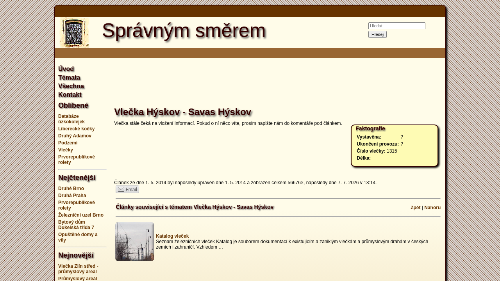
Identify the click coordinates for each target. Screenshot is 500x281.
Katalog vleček (172, 236)
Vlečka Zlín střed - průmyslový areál (78, 268)
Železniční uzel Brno (81, 215)
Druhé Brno (71, 188)
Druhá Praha (72, 195)
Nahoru (432, 207)
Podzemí (67, 143)
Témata (69, 77)
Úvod (66, 69)
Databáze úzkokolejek (71, 119)
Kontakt (70, 94)
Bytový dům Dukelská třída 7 (76, 224)
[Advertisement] (476, 140)
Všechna (71, 86)
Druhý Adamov (74, 136)
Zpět (415, 207)
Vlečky (65, 150)
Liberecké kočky (76, 129)
